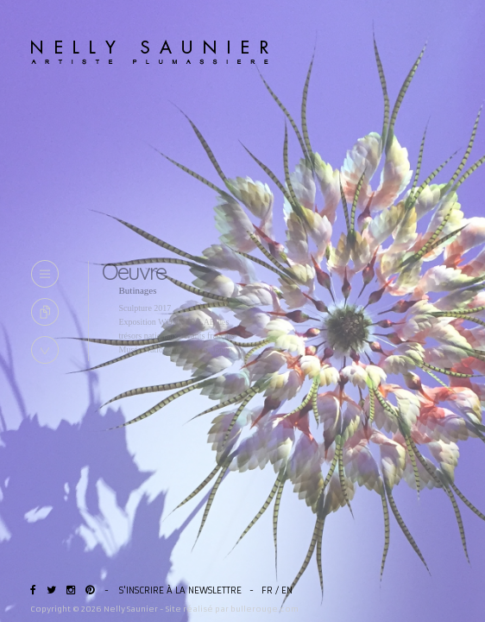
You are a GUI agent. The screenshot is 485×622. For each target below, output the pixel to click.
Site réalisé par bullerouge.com (232, 608)
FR (267, 590)
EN (287, 590)
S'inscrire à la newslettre (180, 590)
